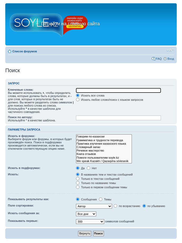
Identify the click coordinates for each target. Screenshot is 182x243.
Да (80, 168)
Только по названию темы (96, 183)
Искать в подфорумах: (24, 167)
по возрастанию (127, 206)
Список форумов (24, 51)
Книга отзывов (103, 154)
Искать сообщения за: (24, 213)
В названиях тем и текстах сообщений (104, 174)
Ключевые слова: (20, 89)
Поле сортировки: (21, 205)
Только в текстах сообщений (97, 178)
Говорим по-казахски (103, 136)
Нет (92, 168)
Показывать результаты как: (28, 199)
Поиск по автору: (20, 117)
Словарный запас (103, 147)
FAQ (159, 58)
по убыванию (153, 206)
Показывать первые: (23, 220)
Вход (170, 58)
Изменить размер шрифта (170, 50)
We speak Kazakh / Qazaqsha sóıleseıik (103, 161)
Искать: (13, 174)
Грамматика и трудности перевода (103, 140)
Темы (105, 199)
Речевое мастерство (103, 150)
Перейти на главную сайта (67, 23)
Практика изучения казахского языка (103, 143)
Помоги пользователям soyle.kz (103, 157)
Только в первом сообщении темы (101, 187)
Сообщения (86, 199)
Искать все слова (90, 95)
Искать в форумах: (21, 135)
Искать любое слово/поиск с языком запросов (109, 99)
